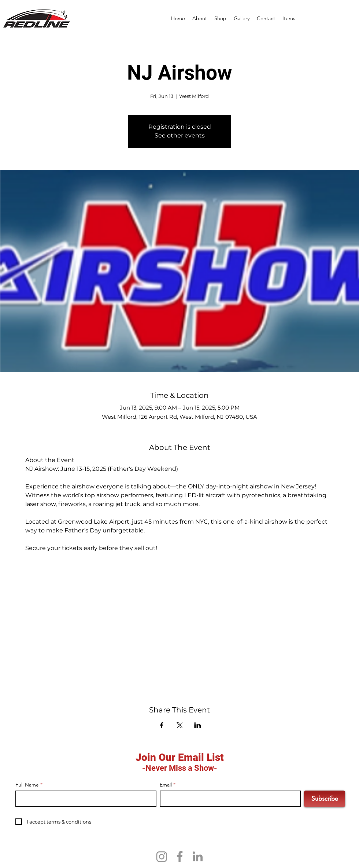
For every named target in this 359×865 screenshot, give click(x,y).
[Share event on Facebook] (161, 725)
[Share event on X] (179, 725)
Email (166, 784)
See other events (180, 135)
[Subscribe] (324, 799)
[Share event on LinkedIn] (197, 725)
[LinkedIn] (197, 856)
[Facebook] (180, 856)
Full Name (27, 784)
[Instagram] (162, 856)
